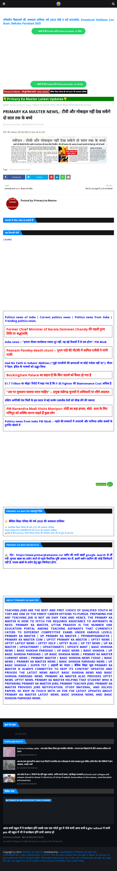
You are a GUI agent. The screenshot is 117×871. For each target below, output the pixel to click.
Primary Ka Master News (20, 105)
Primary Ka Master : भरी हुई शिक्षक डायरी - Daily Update (26, 92)
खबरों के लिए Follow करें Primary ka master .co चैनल (60, 31)
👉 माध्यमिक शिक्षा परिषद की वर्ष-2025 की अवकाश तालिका (29, 527)
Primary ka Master (13, 124)
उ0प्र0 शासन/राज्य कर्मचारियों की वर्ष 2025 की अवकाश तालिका (31, 530)
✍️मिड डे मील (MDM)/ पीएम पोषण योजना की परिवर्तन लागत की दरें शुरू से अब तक (39, 533)
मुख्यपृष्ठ (5, 105)
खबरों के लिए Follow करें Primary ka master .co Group (60, 84)
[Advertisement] (58, 57)
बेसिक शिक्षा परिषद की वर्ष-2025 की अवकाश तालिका (68, 92)
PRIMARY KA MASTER (32, 852)
